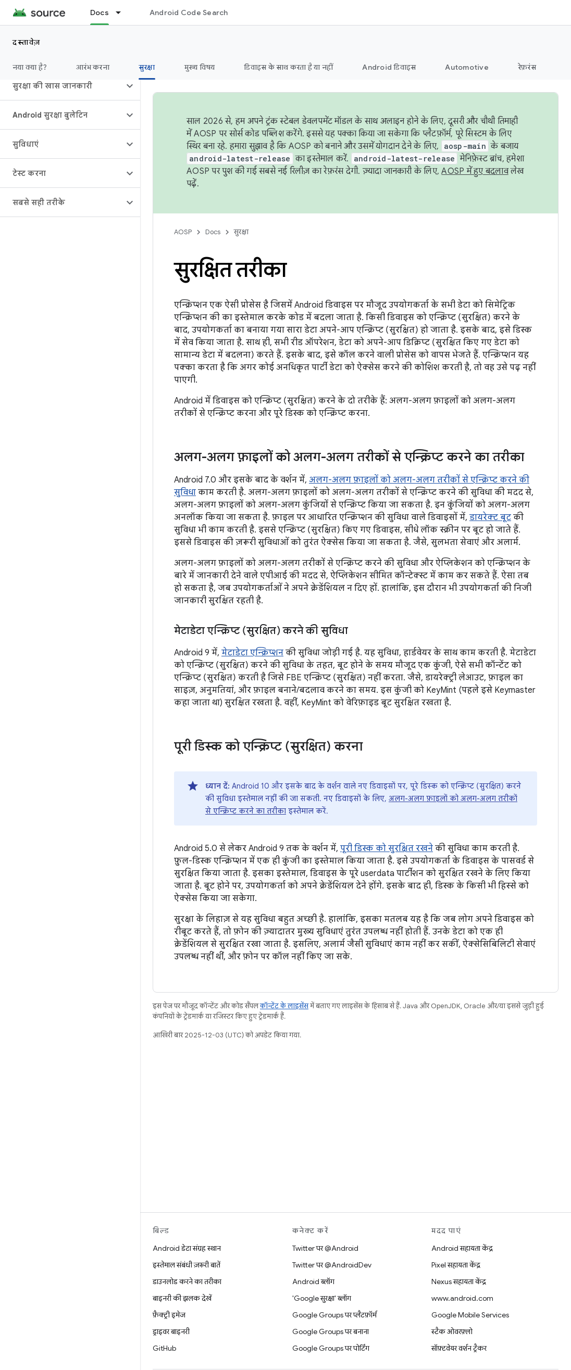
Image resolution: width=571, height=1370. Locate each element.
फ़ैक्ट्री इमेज (169, 1315)
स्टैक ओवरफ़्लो (452, 1331)
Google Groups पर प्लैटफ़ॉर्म (334, 1315)
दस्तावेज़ (27, 42)
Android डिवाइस (389, 67)
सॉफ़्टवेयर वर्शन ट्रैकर (459, 1348)
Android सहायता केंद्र (462, 1248)
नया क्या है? (30, 67)
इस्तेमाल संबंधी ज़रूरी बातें (186, 1265)
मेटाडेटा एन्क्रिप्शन (252, 653)
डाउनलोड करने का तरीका (187, 1281)
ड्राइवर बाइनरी (171, 1331)
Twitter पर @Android (325, 1248)
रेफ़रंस (527, 67)
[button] (61, 86)
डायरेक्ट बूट (490, 517)
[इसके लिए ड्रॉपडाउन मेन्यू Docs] (123, 12)
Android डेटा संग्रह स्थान (187, 1248)
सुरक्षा (241, 231)
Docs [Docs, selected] (99, 12)
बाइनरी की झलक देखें (182, 1298)
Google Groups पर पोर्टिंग (330, 1348)
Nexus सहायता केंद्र (458, 1281)
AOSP (183, 231)
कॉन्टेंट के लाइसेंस (284, 1005)
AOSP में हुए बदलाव (474, 171)
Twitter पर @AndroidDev (331, 1265)
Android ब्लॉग (313, 1281)
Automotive (467, 67)
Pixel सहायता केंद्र (455, 1265)
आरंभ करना (92, 67)
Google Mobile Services (470, 1315)
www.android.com (462, 1298)
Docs (212, 231)
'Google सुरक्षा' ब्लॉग (321, 1298)
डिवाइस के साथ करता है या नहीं (288, 67)
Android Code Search (189, 12)
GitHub (164, 1348)
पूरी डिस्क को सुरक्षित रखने (386, 848)
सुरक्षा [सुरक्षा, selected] (147, 67)
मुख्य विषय (199, 67)
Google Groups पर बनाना (330, 1331)
